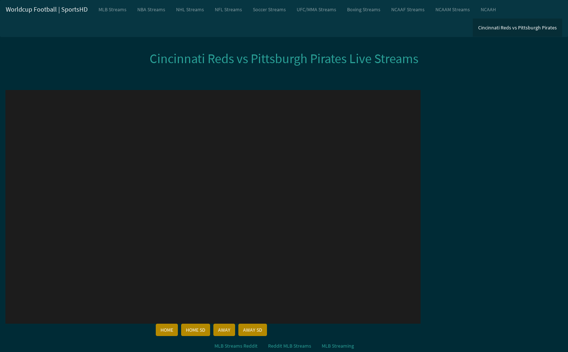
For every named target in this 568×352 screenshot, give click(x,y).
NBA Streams (151, 9)
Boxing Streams (363, 9)
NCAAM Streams (452, 9)
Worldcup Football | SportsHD (47, 9)
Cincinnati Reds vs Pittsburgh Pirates (517, 27)
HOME (166, 330)
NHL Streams (190, 9)
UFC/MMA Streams (316, 9)
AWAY (224, 330)
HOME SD (195, 330)
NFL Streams (228, 9)
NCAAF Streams (408, 9)
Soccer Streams (269, 9)
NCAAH (488, 9)
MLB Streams (112, 9)
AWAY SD (252, 330)
